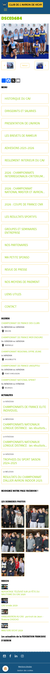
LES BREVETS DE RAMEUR (21, 135)
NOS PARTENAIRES (16, 245)
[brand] (22, 4)
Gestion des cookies (25, 670)
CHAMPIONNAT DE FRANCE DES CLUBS (20, 323)
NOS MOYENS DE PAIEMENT (22, 282)
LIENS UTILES (13, 294)
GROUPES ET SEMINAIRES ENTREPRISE (21, 230)
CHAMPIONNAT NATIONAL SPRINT (18, 380)
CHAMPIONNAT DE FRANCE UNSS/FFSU (20, 365)
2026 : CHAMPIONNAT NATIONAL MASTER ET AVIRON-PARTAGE (24, 190)
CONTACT (11, 306)
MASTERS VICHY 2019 (12, 630)
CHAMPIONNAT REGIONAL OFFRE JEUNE (21, 351)
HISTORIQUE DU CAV (18, 98)
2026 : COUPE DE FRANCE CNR (24, 204)
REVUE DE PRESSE (16, 269)
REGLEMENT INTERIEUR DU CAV (25, 160)
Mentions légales (25, 667)
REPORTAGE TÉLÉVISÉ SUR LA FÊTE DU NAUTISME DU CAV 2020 (20, 593)
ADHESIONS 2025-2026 (19, 148)
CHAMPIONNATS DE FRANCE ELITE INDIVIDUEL (24, 408)
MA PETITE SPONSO (17, 257)
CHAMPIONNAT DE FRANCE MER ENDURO (22, 337)
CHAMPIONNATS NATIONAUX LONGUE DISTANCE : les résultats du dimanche (24, 426)
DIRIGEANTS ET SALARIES (20, 111)
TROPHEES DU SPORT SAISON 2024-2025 (21, 461)
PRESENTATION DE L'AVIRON (22, 123)
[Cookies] (5, 669)
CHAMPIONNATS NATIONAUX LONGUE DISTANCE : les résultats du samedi (24, 443)
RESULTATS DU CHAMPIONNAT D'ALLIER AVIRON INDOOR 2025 (22, 478)
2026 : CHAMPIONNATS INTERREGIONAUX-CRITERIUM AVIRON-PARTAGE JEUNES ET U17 (24, 174)
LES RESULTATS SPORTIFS (21, 216)
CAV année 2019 (9, 605)
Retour (25, 65)
